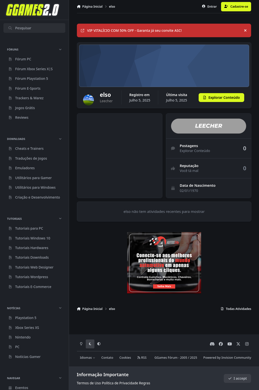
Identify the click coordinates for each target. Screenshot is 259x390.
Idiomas (87, 358)
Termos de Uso (89, 383)
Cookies (125, 358)
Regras (144, 383)
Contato (107, 358)
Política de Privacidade (120, 383)
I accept (237, 378)
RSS (142, 358)
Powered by (227, 358)
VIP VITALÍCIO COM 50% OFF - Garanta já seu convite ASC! (131, 30)
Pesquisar (19, 28)
